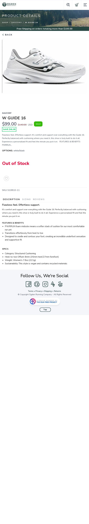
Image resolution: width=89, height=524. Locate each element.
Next (82, 74)
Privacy (39, 291)
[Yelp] (60, 284)
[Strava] (52, 284)
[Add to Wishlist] (6, 178)
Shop (5, 22)
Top (45, 309)
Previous (6, 74)
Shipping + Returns (52, 291)
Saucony (16, 22)
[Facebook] (28, 284)
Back (7, 34)
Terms (30, 291)
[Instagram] (45, 284)
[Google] (37, 284)
